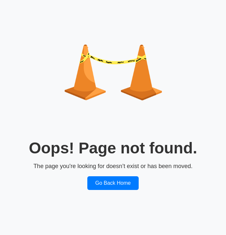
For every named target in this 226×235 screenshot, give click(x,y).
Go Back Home (112, 183)
